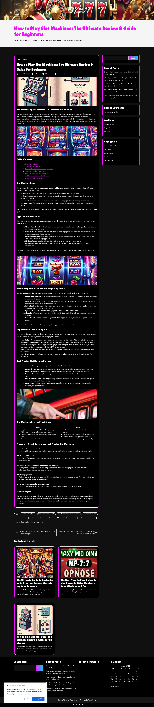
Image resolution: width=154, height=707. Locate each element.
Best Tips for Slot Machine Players (36, 173)
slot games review (22, 518)
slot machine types (37, 522)
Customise (13, 699)
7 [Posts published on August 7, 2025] (124, 674)
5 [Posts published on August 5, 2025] (115, 674)
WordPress (92, 700)
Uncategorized (108, 160)
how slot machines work (46, 514)
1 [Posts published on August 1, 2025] (128, 671)
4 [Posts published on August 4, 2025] (111, 674)
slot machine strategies (88, 518)
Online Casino (53, 9)
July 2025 (107, 132)
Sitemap (29, 4)
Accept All (38, 699)
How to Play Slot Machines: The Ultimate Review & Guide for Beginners (34, 639)
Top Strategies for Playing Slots (35, 171)
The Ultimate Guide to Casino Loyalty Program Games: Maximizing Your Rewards (35, 583)
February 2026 (109, 124)
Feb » (117, 687)
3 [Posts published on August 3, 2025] (136, 671)
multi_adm (36, 74)
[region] (25, 693)
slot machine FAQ (54, 518)
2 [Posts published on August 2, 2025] (132, 671)
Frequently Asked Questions (34, 178)
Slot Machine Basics (31, 164)
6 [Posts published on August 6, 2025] (119, 674)
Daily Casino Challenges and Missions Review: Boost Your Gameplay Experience (120, 96)
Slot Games (21, 14)
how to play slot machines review (69, 514)
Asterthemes (74, 700)
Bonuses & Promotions (46, 4)
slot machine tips (21, 522)
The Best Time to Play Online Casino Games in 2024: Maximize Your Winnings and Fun (79, 583)
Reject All (25, 699)
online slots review (90, 514)
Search (133, 58)
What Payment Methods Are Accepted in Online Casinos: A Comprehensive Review (120, 79)
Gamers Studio (62, 700)
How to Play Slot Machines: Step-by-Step (39, 169)
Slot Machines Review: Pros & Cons (37, 176)
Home (18, 4)
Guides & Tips (22, 9)
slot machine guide (70, 518)
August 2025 (108, 128)
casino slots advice (28, 514)
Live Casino (38, 9)
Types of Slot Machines (33, 166)
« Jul (112, 687)
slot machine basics (38, 518)
